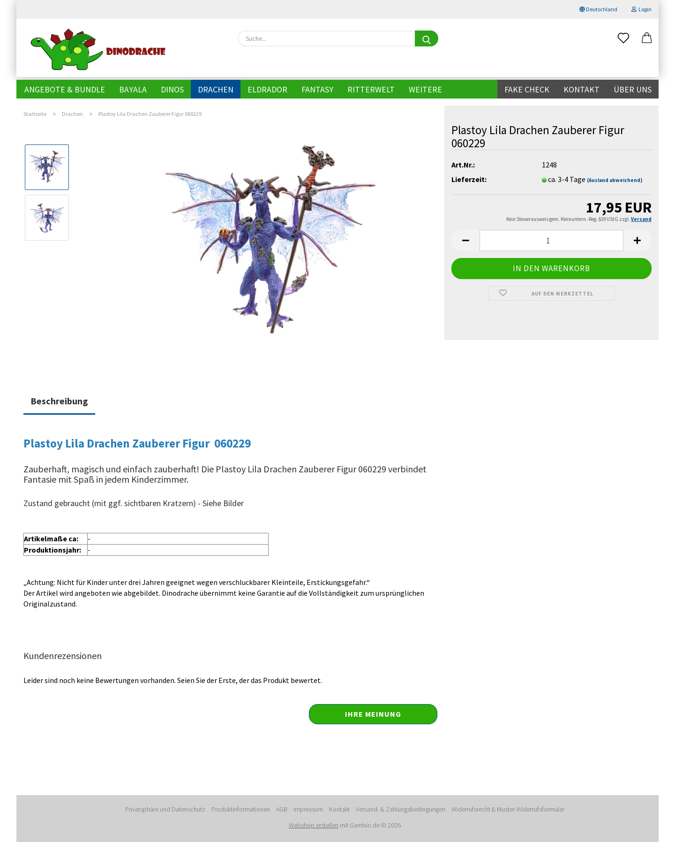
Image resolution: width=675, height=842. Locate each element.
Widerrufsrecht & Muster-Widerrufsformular (507, 809)
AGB (281, 809)
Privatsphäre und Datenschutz (165, 809)
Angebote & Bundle (64, 89)
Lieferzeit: (469, 179)
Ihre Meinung (373, 714)
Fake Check (526, 89)
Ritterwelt (371, 89)
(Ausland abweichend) (614, 180)
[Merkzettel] (623, 38)
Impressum (308, 809)
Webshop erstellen (313, 825)
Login (641, 9)
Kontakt (581, 89)
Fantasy (317, 89)
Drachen (215, 89)
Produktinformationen (240, 809)
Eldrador (267, 89)
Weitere (425, 89)
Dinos (172, 89)
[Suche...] (426, 38)
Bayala (133, 89)
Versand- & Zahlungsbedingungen (400, 809)
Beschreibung (59, 401)
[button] (647, 38)
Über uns (633, 89)
